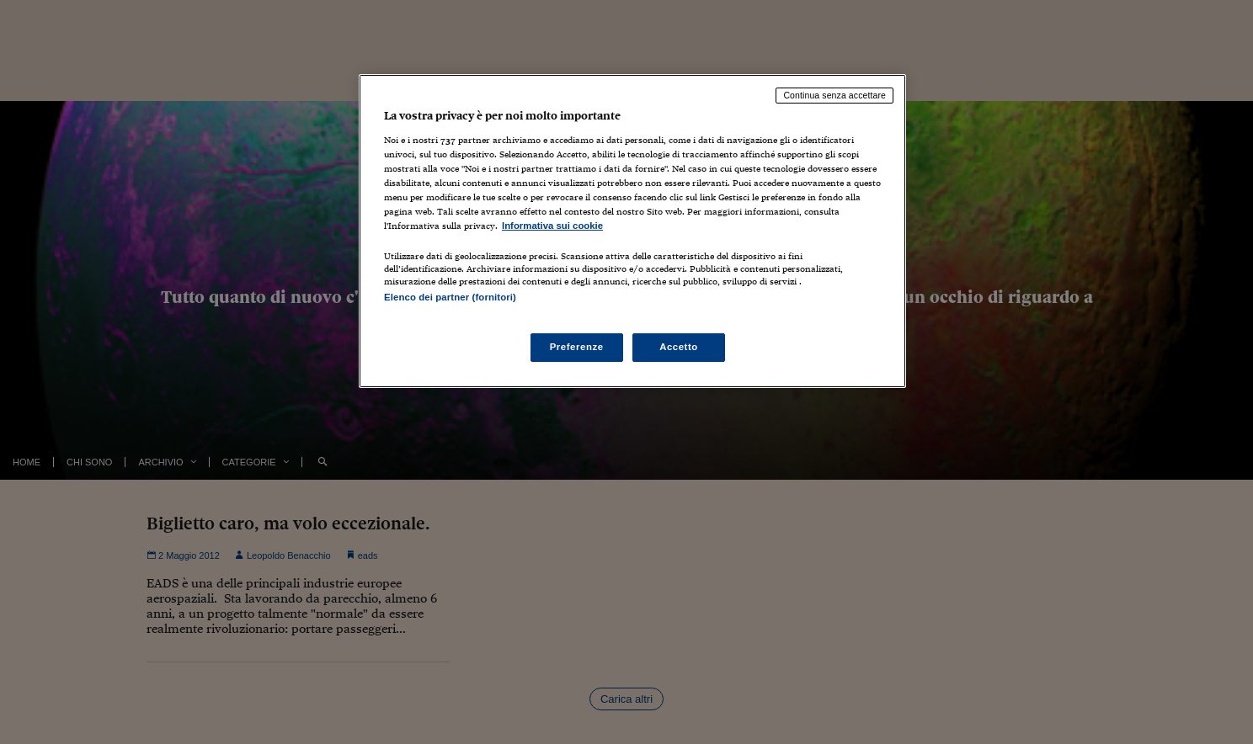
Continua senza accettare (834, 95)
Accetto (678, 347)
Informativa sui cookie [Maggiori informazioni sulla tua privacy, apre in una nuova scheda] (552, 226)
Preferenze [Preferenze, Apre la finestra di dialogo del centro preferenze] (577, 347)
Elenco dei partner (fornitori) (450, 297)
